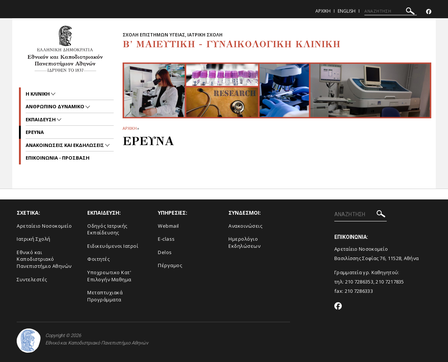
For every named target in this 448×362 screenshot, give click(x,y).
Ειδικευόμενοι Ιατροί (112, 246)
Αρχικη (323, 11)
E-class (166, 239)
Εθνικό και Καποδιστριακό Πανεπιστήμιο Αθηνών (44, 259)
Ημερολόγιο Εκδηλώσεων (244, 242)
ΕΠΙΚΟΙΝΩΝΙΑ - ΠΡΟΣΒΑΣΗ (58, 157)
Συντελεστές (32, 279)
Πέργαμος (170, 265)
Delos (165, 252)
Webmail (168, 225)
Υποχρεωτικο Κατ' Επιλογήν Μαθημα (109, 276)
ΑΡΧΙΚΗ (129, 128)
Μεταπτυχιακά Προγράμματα (105, 296)
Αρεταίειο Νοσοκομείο (44, 225)
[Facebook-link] (428, 12)
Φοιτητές (98, 259)
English (347, 11)
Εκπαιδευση (41, 119)
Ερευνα (35, 132)
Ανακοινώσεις (245, 225)
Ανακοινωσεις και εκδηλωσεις (65, 145)
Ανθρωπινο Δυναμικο (55, 106)
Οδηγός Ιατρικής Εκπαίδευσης (107, 229)
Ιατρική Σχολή (34, 239)
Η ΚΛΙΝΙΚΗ (38, 93)
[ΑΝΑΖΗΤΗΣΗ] (390, 11)
